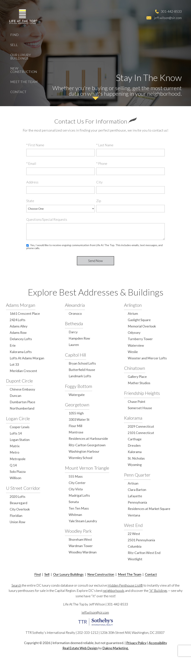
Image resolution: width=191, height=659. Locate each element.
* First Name (35, 145)
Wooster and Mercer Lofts (147, 358)
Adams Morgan (20, 305)
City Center (77, 483)
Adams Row (18, 333)
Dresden (134, 445)
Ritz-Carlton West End (144, 553)
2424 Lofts (17, 320)
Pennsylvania (137, 502)
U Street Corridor (23, 488)
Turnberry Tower (140, 339)
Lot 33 (14, 364)
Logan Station (20, 440)
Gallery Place (137, 377)
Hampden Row (79, 338)
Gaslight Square (139, 320)
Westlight (135, 559)
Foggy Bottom (78, 386)
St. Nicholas (136, 458)
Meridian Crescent (23, 371)
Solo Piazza (18, 472)
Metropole (18, 459)
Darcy (73, 332)
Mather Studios (139, 383)
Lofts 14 (16, 433)
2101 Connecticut (141, 433)
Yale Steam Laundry (83, 521)
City (99, 182)
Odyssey (134, 333)
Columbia (134, 546)
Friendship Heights (142, 393)
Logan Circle (18, 418)
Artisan (133, 483)
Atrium (133, 314)
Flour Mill (75, 426)
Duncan (15, 396)
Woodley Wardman (83, 552)
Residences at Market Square (149, 509)
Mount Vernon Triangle (87, 468)
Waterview (136, 345)
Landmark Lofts (80, 376)
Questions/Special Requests (46, 219)
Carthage (135, 439)
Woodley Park (78, 531)
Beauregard (18, 503)
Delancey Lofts (21, 339)
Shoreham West (80, 539)
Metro (14, 452)
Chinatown (134, 368)
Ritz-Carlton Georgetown (87, 445)
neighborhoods (113, 591)
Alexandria (75, 305)
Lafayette (135, 496)
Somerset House (140, 408)
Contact (18, 92)
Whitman (75, 515)
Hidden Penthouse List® (125, 585)
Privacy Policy (136, 643)
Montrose (76, 432)
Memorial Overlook (142, 326)
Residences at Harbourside (88, 439)
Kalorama (133, 418)
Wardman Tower (81, 546)
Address (32, 182)
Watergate (77, 395)
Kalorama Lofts (21, 352)
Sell (14, 45)
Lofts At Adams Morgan (27, 358)
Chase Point (136, 402)
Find (14, 35)
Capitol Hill (75, 354)
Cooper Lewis (19, 427)
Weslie (133, 352)
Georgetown (77, 404)
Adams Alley (18, 326)
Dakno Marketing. (115, 648)
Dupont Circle (19, 380)
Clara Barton (137, 490)
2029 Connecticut (141, 426)
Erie (13, 345)
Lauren (74, 345)
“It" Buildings (158, 591)
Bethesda (74, 323)
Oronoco (75, 314)
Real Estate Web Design (80, 648)
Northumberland (22, 408)
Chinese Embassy (22, 389)
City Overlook (20, 509)
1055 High (76, 413)
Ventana (134, 515)
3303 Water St (79, 419)
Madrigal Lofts (79, 495)
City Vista (76, 489)
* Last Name (104, 145)
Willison (15, 478)
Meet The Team (23, 82)
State (30, 201)
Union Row (17, 522)
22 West (134, 534)
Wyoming (135, 465)
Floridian (16, 516)
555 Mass (76, 476)
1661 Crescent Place (25, 314)
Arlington (133, 305)
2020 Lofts (17, 497)
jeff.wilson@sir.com (168, 18)
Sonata (74, 502)
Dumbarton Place (22, 402)
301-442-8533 (171, 11)
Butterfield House (82, 370)
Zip (98, 201)
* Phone (101, 163)
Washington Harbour (84, 451)
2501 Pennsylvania (141, 540)
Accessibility (158, 643)
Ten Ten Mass (79, 508)
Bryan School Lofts (82, 363)
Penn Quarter (137, 474)
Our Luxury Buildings (20, 56)
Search (16, 585)
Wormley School (80, 458)
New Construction (23, 70)
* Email (31, 163)
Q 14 (13, 465)
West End (133, 525)
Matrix (15, 446)
